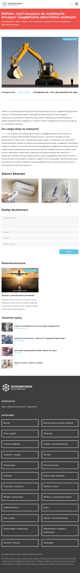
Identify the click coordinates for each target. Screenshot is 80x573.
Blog (4, 407)
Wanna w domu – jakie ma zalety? (28, 363)
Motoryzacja (9, 465)
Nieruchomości (51, 465)
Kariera (47, 455)
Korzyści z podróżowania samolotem (18, 295)
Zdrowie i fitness (11, 543)
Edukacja (48, 433)
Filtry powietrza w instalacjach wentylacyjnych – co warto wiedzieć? (60, 199)
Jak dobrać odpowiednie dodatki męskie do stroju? (35, 350)
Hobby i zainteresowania (56, 444)
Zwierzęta (48, 543)
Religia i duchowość (13, 497)
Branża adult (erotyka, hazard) (58, 423)
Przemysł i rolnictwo (13, 486)
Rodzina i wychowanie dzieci (58, 497)
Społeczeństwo (10, 507)
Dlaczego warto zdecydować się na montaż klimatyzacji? (19, 199)
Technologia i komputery (15, 529)
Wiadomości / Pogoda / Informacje (55, 530)
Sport (46, 507)
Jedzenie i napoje (12, 455)
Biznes (6, 423)
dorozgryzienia (8, 92)
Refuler (5, 134)
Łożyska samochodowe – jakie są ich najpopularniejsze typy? (39, 338)
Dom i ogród (9, 433)
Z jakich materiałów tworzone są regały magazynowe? (37, 326)
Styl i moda (9, 518)
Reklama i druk (51, 486)
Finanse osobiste (11, 444)
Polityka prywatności (16, 407)
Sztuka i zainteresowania (56, 518)
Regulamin (32, 407)
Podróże (7, 476)
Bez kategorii (24, 92)
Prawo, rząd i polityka (54, 476)
